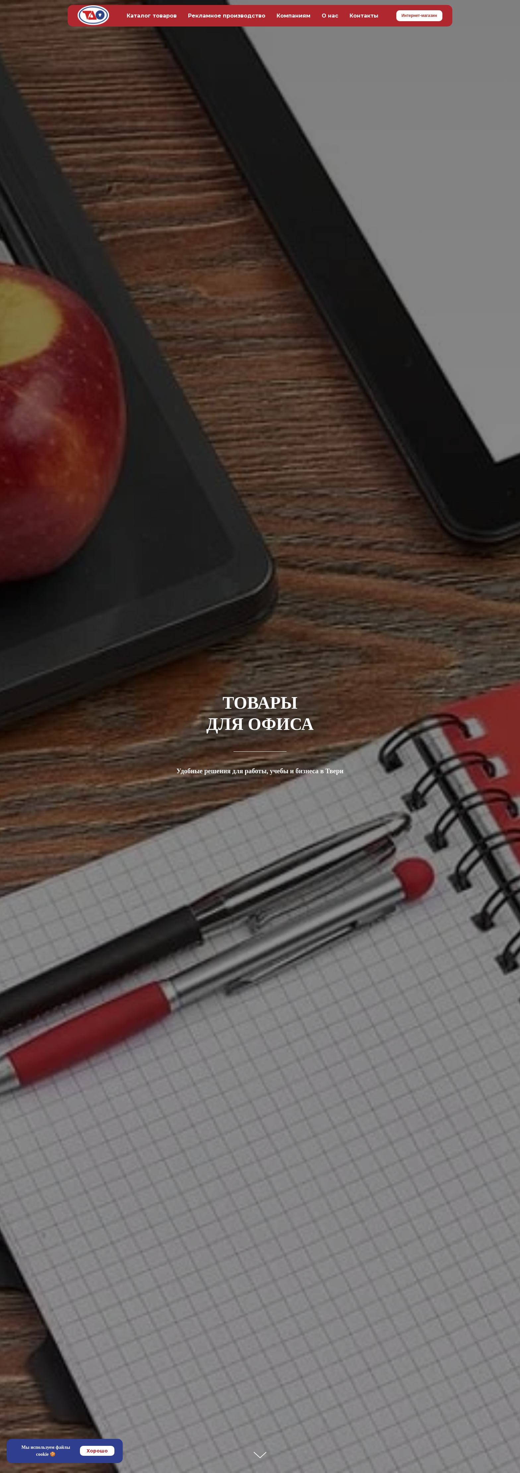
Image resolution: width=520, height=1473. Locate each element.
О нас (330, 16)
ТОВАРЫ (260, 702)
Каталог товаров (152, 16)
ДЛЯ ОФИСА (260, 724)
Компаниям (293, 16)
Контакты (364, 16)
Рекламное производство (226, 16)
